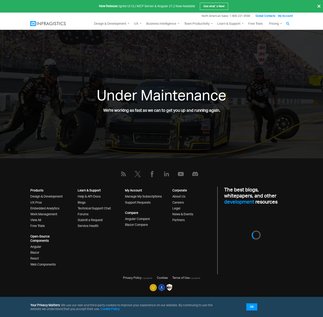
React (34, 258)
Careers (178, 202)
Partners (178, 220)
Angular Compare (137, 219)
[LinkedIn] (166, 174)
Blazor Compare (136, 225)
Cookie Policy (110, 309)
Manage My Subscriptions (143, 196)
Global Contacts (265, 16)
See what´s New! (214, 6)
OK (252, 306)
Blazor (34, 252)
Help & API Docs (89, 196)
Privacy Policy (132, 278)
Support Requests (138, 202)
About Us (178, 196)
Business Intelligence (161, 23)
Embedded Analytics (44, 208)
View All (35, 220)
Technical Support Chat (94, 208)
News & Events (182, 214)
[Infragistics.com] (52, 23)
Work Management (43, 214)
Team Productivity (197, 23)
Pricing (274, 23)
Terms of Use (181, 278)
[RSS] (123, 174)
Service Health (88, 226)
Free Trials (255, 23)
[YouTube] (180, 174)
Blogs (81, 202)
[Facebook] (152, 174)
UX (136, 23)
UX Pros (36, 202)
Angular (35, 247)
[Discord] (195, 174)
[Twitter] (137, 174)
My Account (285, 16)
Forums (83, 214)
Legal (176, 208)
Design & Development (46, 196)
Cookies (162, 278)
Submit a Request (90, 220)
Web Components (43, 264)
